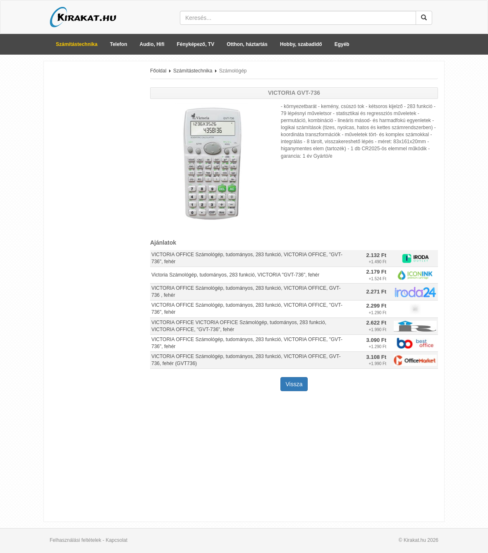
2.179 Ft (376, 272)
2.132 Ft (376, 255)
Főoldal (158, 71)
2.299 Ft (376, 306)
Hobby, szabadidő (301, 44)
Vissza (294, 384)
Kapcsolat (116, 540)
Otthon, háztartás (247, 44)
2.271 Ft (376, 292)
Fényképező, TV (196, 44)
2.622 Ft (376, 323)
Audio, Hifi (152, 44)
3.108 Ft (376, 357)
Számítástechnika (77, 44)
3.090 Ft (376, 340)
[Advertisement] (94, 191)
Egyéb (342, 44)
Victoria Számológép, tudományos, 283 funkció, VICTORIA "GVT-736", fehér (235, 275)
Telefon (118, 44)
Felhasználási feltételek (75, 540)
